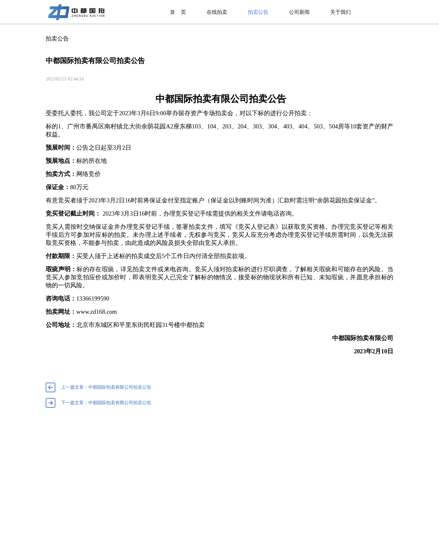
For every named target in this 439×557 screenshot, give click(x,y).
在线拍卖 (217, 12)
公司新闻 (299, 12)
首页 (178, 12)
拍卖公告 (258, 12)
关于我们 (340, 12)
